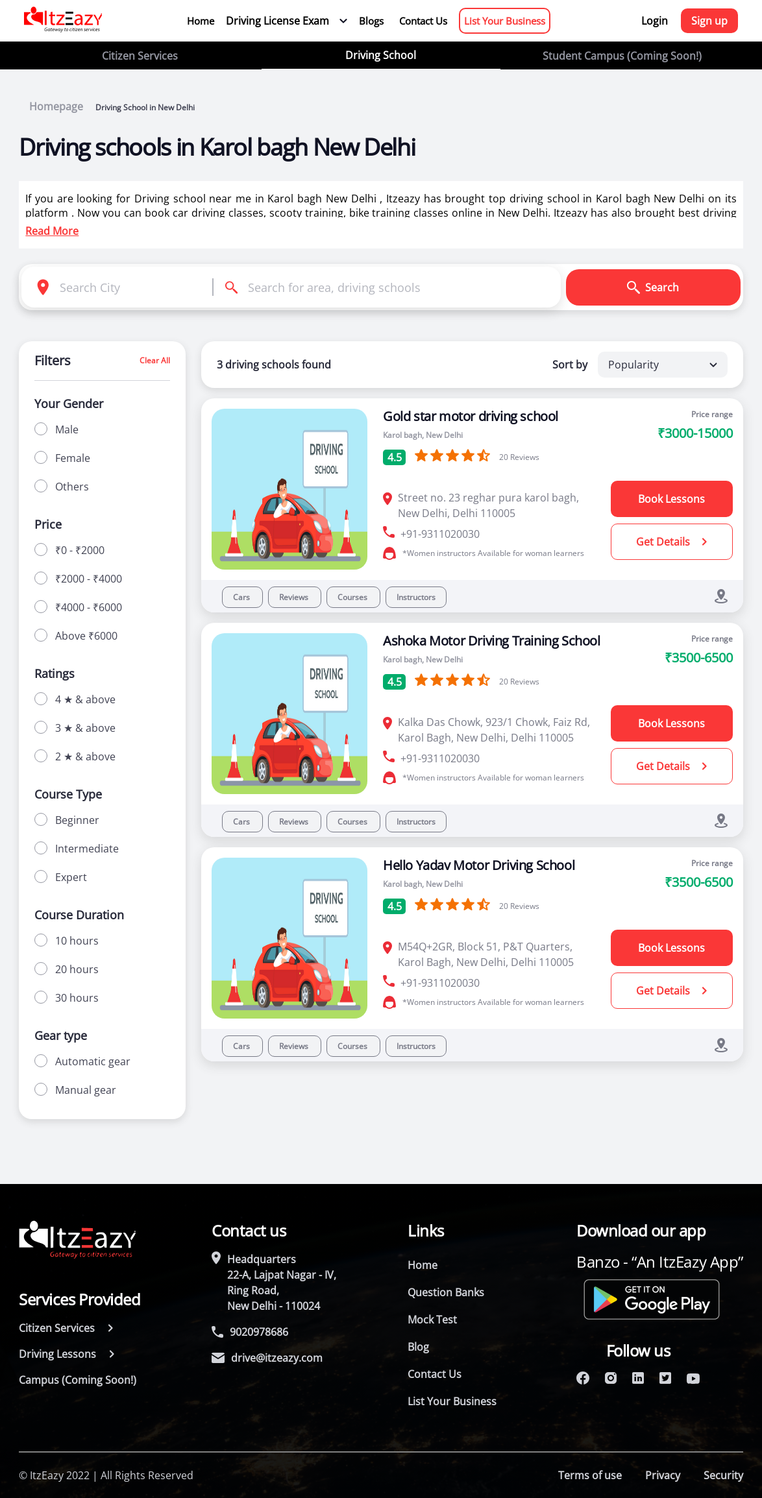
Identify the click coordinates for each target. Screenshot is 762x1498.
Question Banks (446, 1292)
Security (723, 1475)
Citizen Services (140, 56)
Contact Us (423, 20)
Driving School (380, 55)
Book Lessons (671, 499)
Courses (353, 597)
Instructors (416, 597)
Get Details (671, 542)
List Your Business (504, 20)
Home (200, 20)
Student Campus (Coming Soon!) (622, 56)
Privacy (662, 1475)
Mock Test (432, 1319)
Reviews (294, 597)
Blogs (371, 20)
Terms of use (590, 1475)
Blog (418, 1347)
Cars (242, 597)
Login (654, 21)
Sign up (709, 21)
